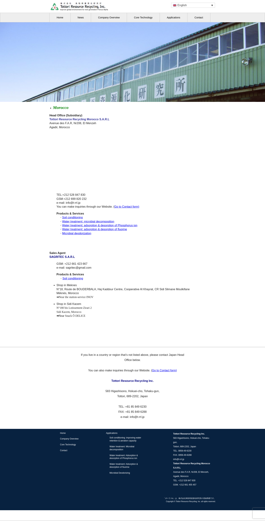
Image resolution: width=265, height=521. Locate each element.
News (81, 17)
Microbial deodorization (76, 233)
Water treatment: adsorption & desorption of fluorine (94, 229)
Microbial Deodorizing (120, 473)
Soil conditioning (72, 217)
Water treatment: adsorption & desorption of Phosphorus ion (99, 225)
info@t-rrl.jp (178, 459)
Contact (198, 17)
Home (60, 17)
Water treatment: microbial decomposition (88, 221)
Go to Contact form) (126, 206)
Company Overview (109, 17)
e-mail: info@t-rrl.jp (132, 416)
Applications (173, 17)
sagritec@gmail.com (78, 267)
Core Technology (143, 17)
